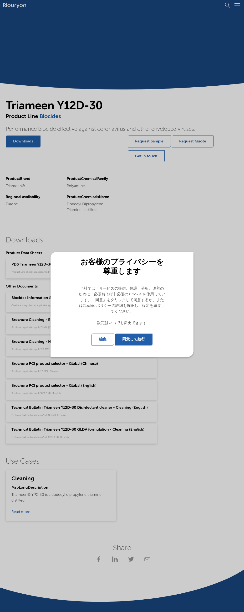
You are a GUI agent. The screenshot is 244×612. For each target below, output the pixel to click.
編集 (103, 339)
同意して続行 (133, 339)
